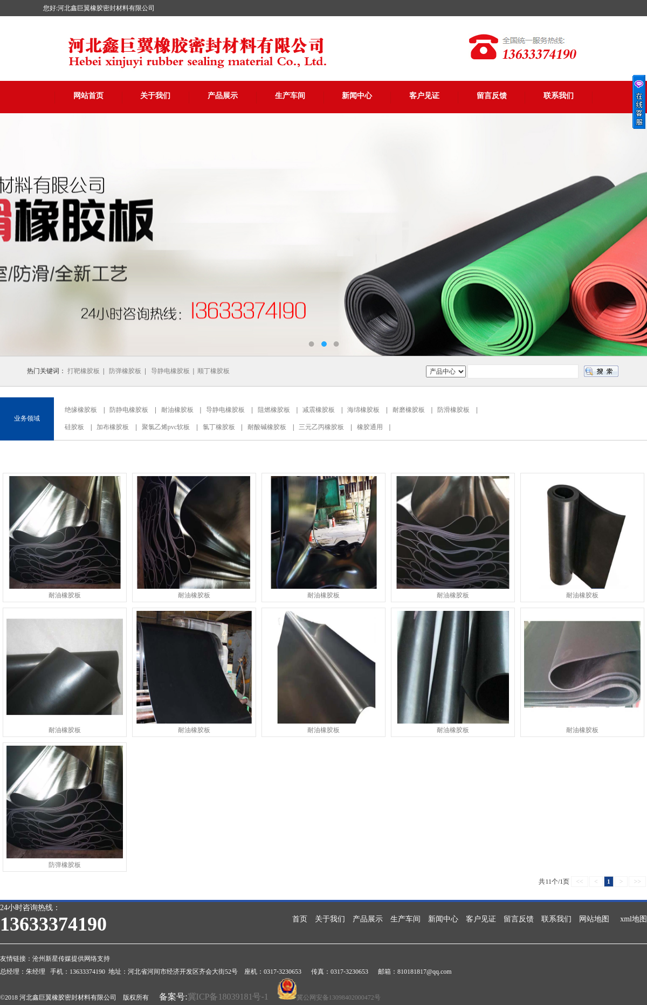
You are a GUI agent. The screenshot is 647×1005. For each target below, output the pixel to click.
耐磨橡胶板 (409, 410)
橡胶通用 (370, 427)
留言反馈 (492, 96)
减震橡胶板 (318, 410)
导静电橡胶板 (170, 371)
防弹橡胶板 (125, 371)
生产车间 (290, 96)
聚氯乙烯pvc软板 (166, 427)
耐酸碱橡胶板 (266, 427)
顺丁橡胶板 (213, 371)
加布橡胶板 (113, 427)
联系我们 (558, 96)
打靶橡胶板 (83, 371)
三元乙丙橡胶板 (321, 427)
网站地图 (594, 919)
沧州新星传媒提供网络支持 (71, 958)
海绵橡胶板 (363, 410)
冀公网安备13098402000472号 (339, 997)
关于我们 (155, 96)
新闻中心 (357, 96)
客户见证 (424, 96)
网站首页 (88, 96)
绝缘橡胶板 (81, 410)
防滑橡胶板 (453, 410)
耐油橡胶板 (177, 410)
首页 (299, 919)
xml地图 (633, 919)
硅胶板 (74, 427)
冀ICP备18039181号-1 (228, 996)
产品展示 (223, 96)
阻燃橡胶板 (274, 410)
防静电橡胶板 (128, 410)
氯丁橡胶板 (219, 427)
